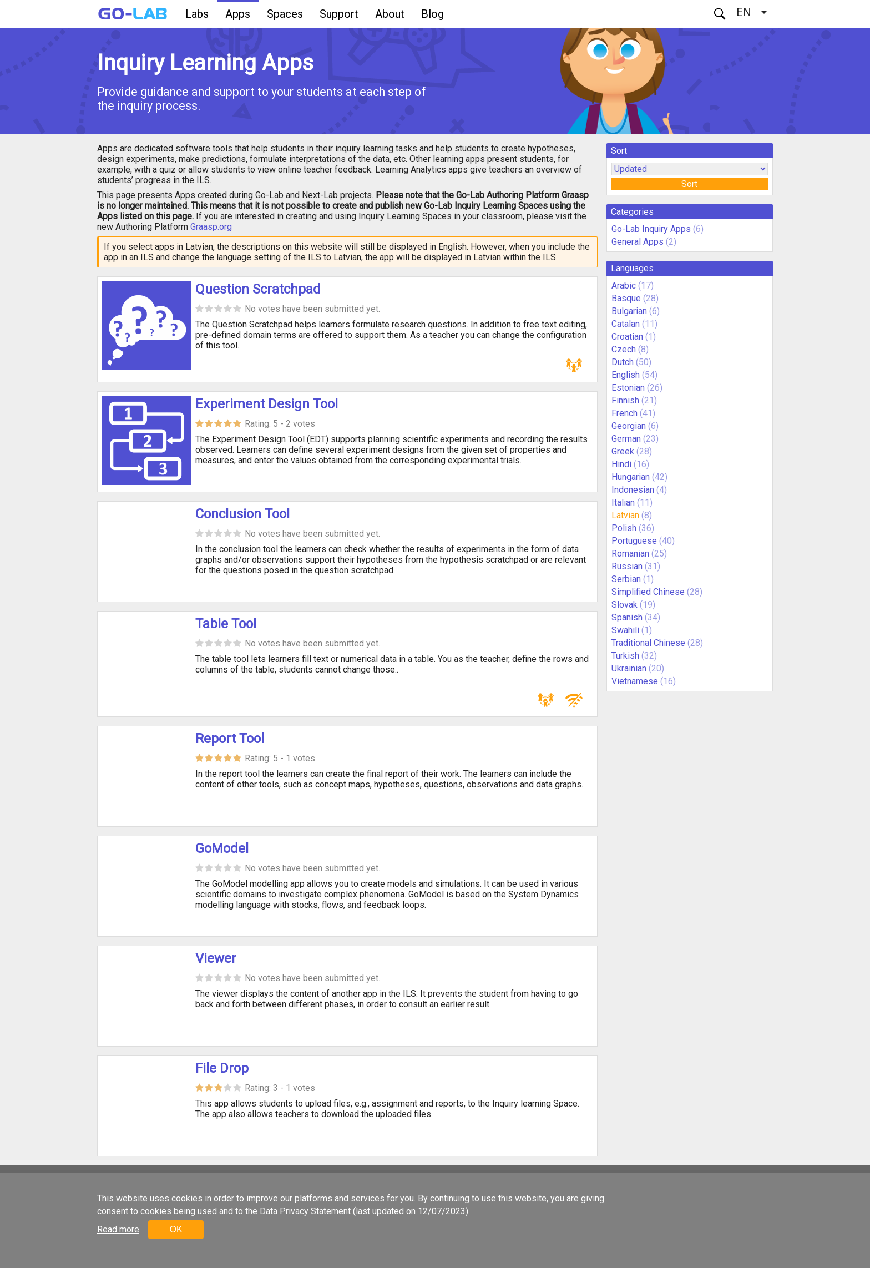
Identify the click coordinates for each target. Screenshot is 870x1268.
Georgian (628, 426)
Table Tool (225, 624)
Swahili (625, 630)
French (624, 413)
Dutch (622, 362)
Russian (627, 566)
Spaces (285, 14)
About (389, 14)
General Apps (637, 241)
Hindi (621, 464)
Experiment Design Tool (266, 404)
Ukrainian (628, 668)
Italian (623, 502)
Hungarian (630, 477)
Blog (432, 14)
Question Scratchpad (258, 289)
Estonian (628, 387)
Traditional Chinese (648, 643)
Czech (623, 349)
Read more (118, 1229)
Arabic (623, 285)
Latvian (625, 515)
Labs (197, 14)
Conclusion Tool (242, 514)
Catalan (625, 324)
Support (339, 14)
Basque (626, 298)
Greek (622, 451)
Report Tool (229, 738)
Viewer (215, 958)
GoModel (222, 848)
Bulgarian (629, 311)
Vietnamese (634, 681)
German (626, 438)
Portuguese (634, 541)
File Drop (222, 1068)
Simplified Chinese (648, 592)
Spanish (627, 617)
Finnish (625, 400)
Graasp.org (211, 226)
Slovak (624, 604)
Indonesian (632, 489)
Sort (689, 184)
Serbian (626, 579)
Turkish (625, 655)
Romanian (630, 553)
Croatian (627, 336)
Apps (237, 14)
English (625, 375)
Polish (623, 528)
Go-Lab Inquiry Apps (651, 229)
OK (175, 1229)
